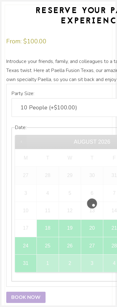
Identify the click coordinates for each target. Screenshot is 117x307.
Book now (26, 297)
